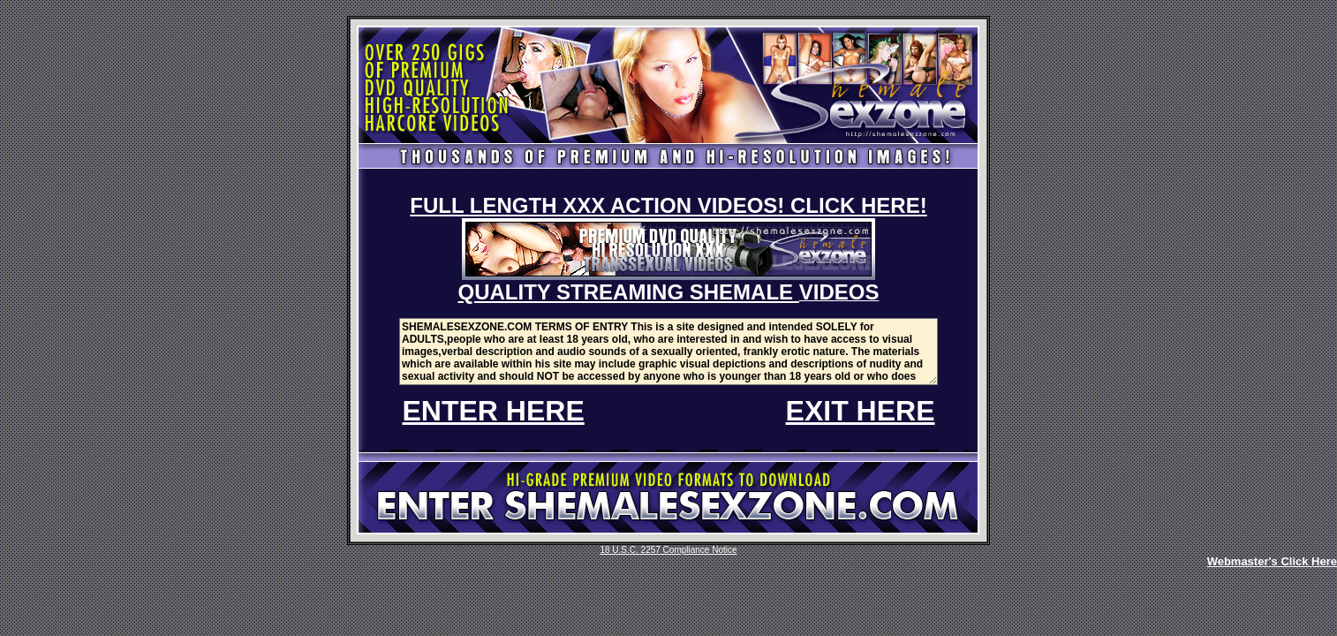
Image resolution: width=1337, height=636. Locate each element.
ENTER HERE (494, 411)
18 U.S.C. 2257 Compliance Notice (668, 550)
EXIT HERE (860, 411)
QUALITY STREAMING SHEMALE (628, 292)
